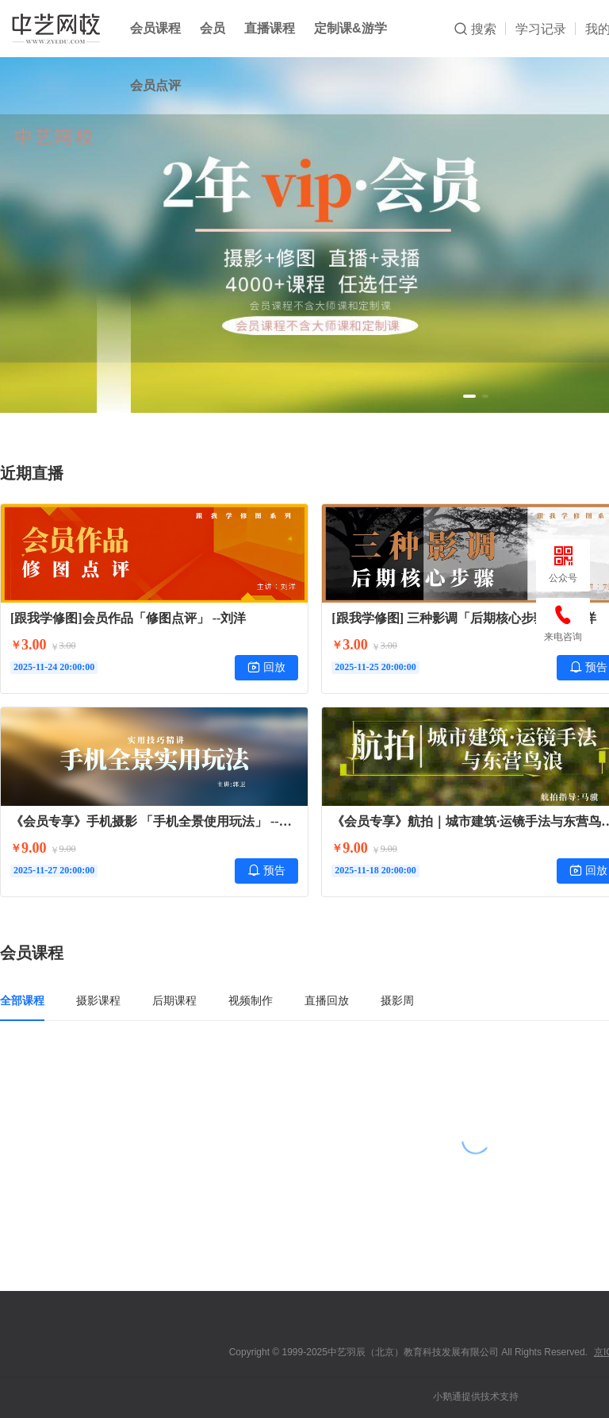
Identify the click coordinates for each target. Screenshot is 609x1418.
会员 (212, 28)
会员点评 (155, 85)
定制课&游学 (350, 28)
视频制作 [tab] (250, 1000)
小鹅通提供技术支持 (476, 1396)
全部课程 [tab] (22, 1000)
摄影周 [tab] (397, 1000)
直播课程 (269, 28)
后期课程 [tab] (174, 1000)
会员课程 (155, 28)
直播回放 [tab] (326, 1000)
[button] (469, 396)
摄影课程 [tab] (98, 1000)
